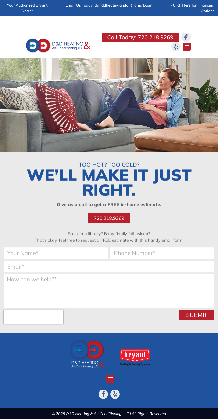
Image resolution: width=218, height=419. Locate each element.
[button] (187, 47)
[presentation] (33, 319)
